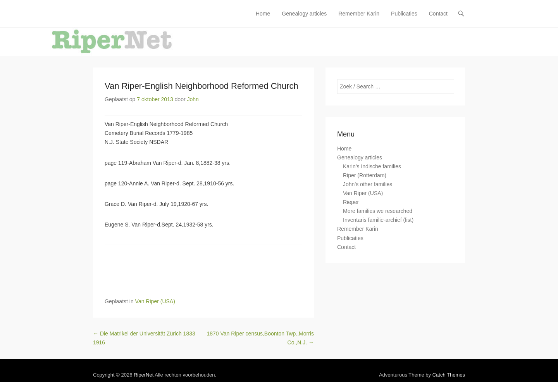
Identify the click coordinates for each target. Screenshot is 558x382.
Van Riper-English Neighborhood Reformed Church (201, 86)
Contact (438, 13)
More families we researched (377, 211)
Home (263, 13)
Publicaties (404, 13)
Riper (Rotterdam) (364, 175)
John (193, 99)
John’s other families (367, 184)
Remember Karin (358, 13)
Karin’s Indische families (372, 166)
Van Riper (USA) (155, 301)
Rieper (351, 202)
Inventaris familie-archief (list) (378, 220)
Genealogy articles (304, 13)
